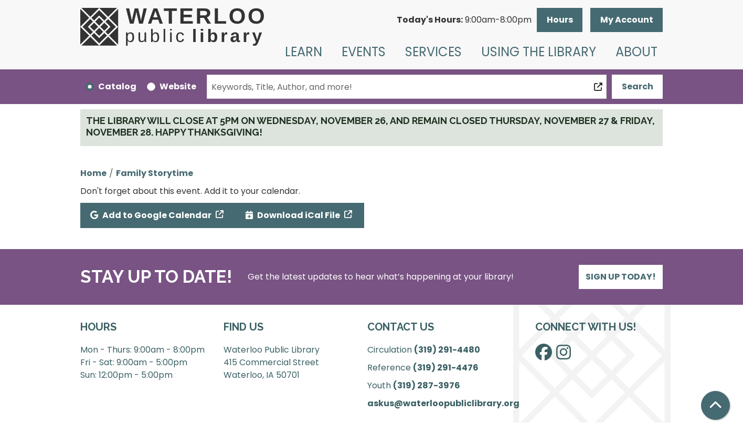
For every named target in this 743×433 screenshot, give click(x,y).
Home (93, 173)
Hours (560, 20)
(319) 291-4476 (446, 368)
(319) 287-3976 (426, 385)
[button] (464, 20)
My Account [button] (626, 20)
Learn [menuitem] (303, 51)
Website (178, 86)
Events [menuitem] (364, 51)
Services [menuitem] (433, 51)
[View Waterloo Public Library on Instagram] (563, 355)
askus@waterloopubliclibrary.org (443, 403)
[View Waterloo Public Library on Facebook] (543, 355)
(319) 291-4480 (447, 350)
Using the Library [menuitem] (538, 51)
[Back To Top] (715, 405)
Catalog (117, 86)
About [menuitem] (636, 51)
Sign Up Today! (621, 277)
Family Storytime (154, 173)
